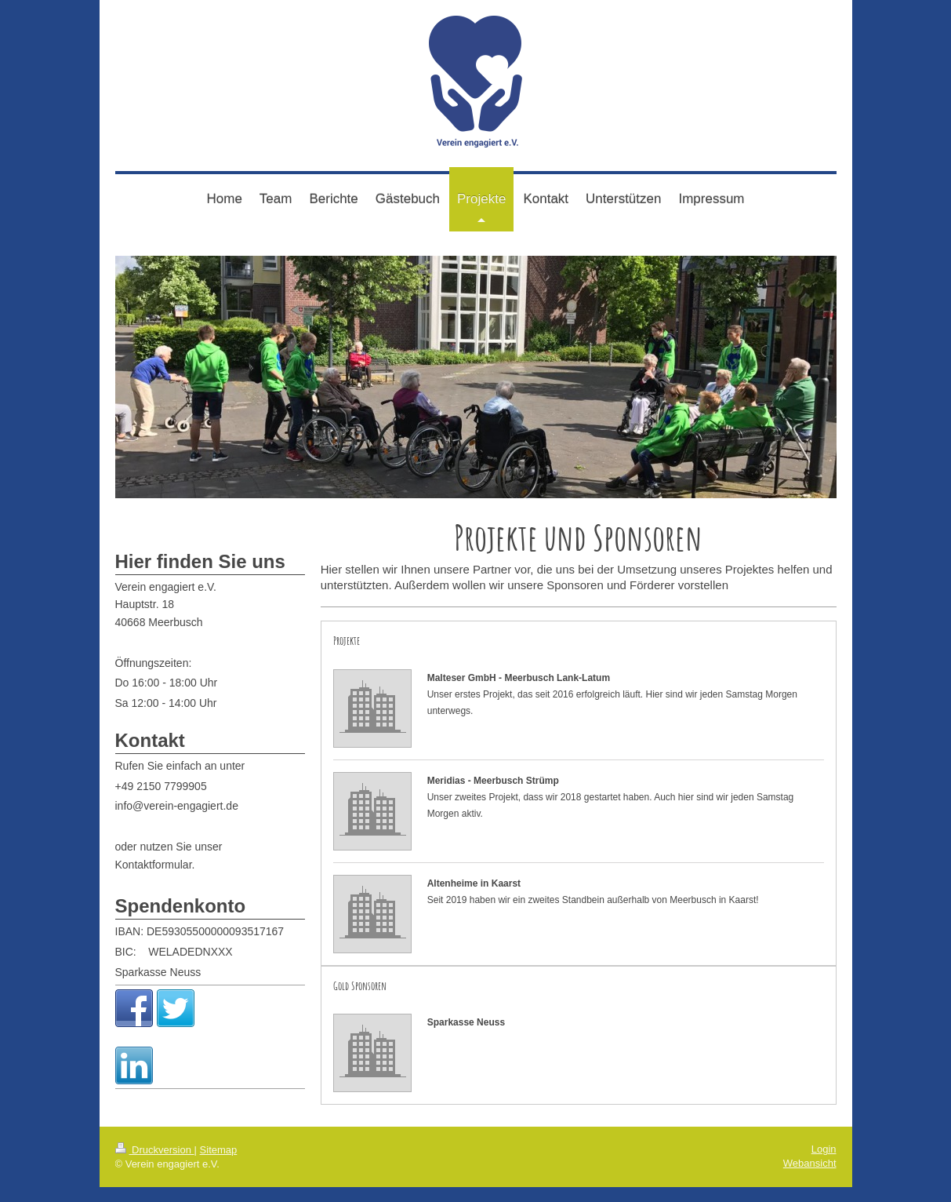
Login (824, 1164)
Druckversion (154, 1165)
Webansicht (810, 1178)
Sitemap (219, 1165)
